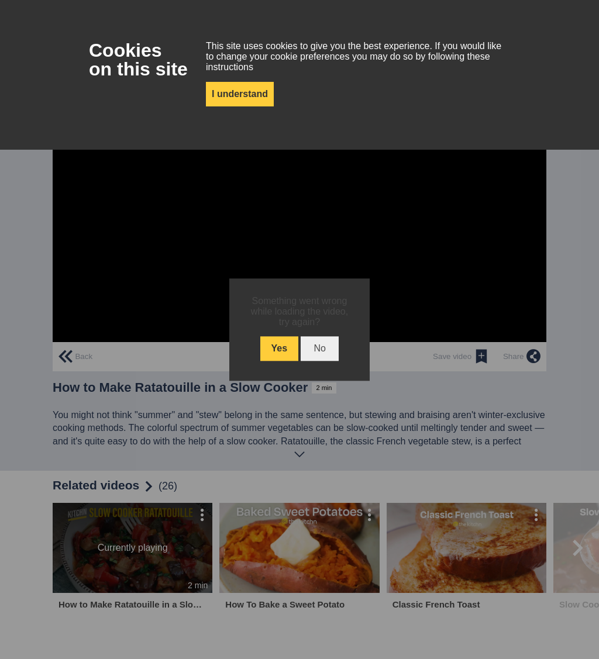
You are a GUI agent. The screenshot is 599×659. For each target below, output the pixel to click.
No (319, 348)
